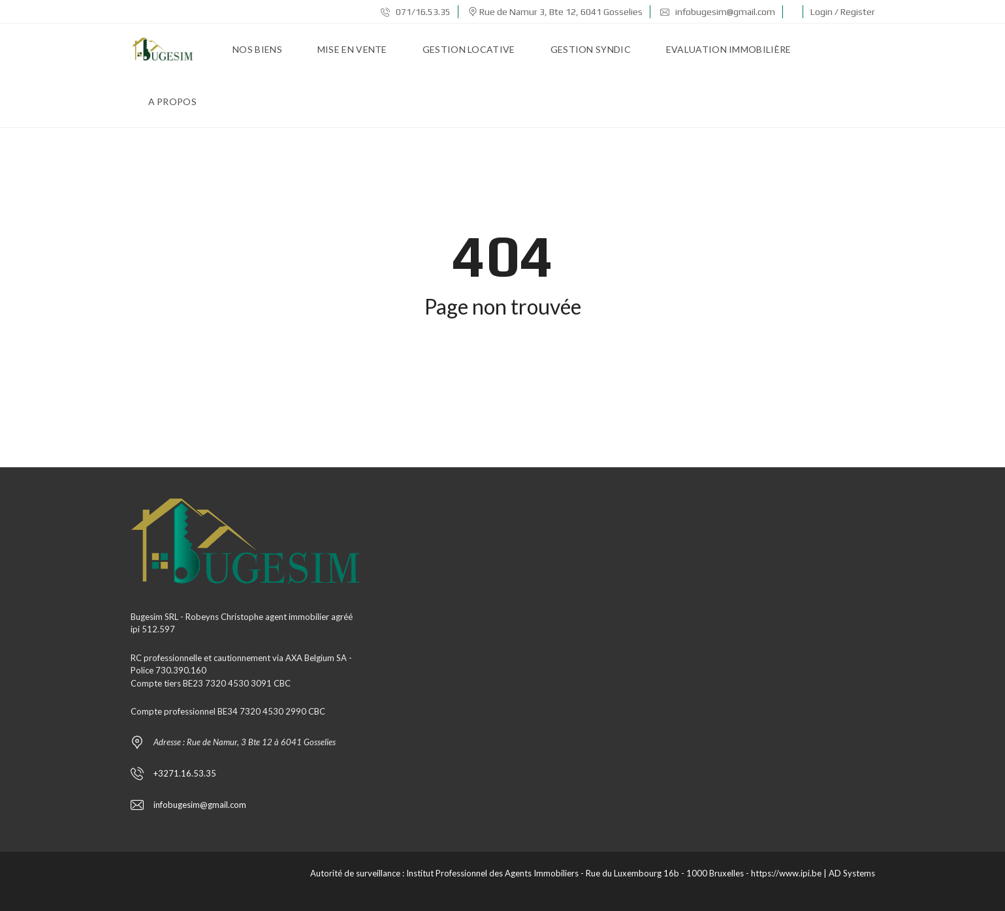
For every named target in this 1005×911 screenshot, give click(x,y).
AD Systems (852, 873)
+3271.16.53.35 (184, 773)
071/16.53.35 (416, 12)
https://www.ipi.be (786, 873)
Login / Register (842, 12)
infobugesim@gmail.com (717, 12)
